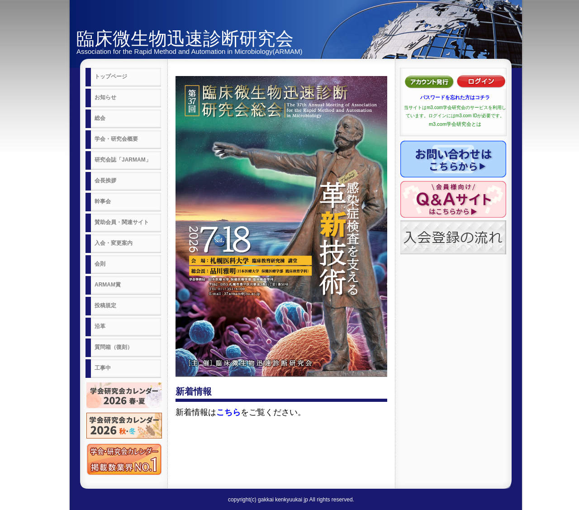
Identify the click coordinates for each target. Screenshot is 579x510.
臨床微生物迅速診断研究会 (185, 38)
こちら (228, 412)
